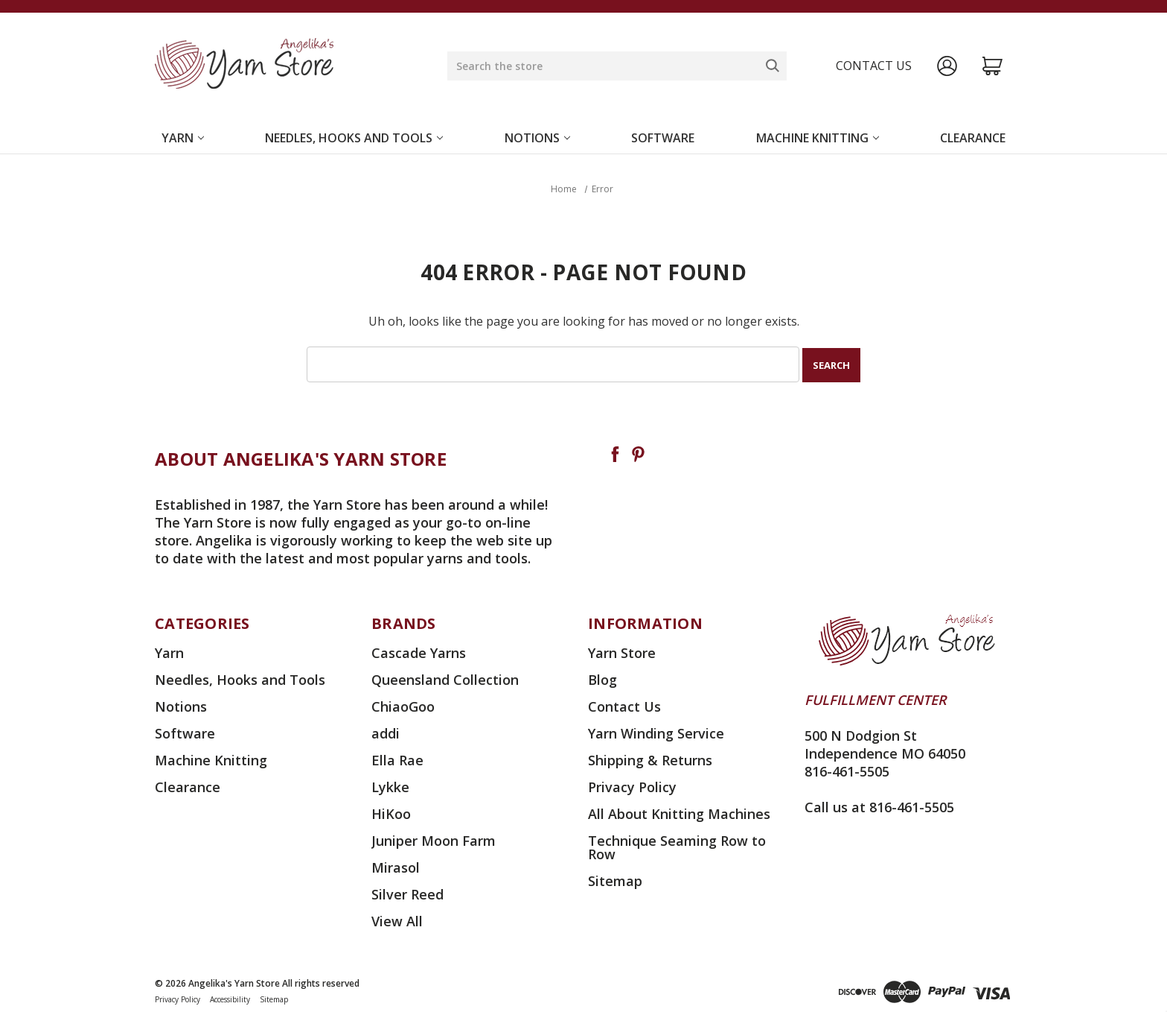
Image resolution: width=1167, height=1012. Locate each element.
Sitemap (615, 879)
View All (397, 920)
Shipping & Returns (650, 759)
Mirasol (395, 866)
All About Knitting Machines (679, 812)
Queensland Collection (445, 678)
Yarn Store (622, 651)
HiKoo (391, 812)
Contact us (874, 65)
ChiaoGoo (403, 705)
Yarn (183, 138)
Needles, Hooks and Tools (354, 138)
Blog (602, 678)
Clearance (972, 138)
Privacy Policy (632, 785)
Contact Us (624, 705)
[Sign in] (947, 66)
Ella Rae (397, 759)
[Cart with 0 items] (992, 66)
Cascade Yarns (418, 651)
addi (385, 732)
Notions (537, 138)
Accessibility (230, 998)
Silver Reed (407, 893)
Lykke (390, 785)
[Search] (772, 65)
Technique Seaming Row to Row (677, 845)
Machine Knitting (817, 138)
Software (662, 138)
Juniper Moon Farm (433, 839)
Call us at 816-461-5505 (879, 806)
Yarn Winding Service (656, 732)
